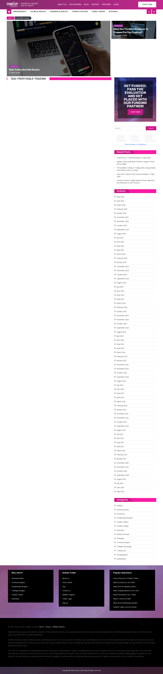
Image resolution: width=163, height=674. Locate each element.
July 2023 (120, 336)
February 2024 (122, 307)
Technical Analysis (38, 12)
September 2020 (123, 475)
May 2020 (120, 491)
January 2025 (121, 262)
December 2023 (123, 315)
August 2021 (121, 430)
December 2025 (123, 217)
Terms (41, 627)
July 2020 (120, 483)
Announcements (19, 12)
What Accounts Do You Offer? (124, 582)
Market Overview (123, 534)
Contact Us (66, 591)
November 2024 (123, 270)
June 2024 (120, 291)
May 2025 (120, 246)
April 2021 (120, 446)
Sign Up (65, 603)
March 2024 (121, 303)
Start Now (135, 112)
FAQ (64, 586)
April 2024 (120, 299)
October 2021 (122, 422)
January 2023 (121, 360)
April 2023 (120, 348)
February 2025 (122, 258)
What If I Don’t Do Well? (122, 599)
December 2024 (123, 266)
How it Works (67, 582)
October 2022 (122, 373)
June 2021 (120, 438)
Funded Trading (122, 526)
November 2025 (123, 221)
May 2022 (120, 393)
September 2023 (123, 328)
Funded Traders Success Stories (125, 607)
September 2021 (123, 426)
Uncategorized (122, 555)
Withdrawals (121, 559)
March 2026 (121, 205)
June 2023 (120, 340)
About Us (62, 4)
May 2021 (120, 442)
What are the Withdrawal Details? (125, 603)
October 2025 (122, 225)
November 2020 (123, 467)
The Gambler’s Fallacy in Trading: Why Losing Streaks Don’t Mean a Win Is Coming (136, 169)
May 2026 (120, 197)
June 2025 (120, 242)
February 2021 (122, 455)
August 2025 (121, 234)
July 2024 (120, 287)
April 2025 (120, 250)
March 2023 (121, 352)
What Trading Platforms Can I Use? (126, 591)
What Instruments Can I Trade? (124, 595)
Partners (106, 4)
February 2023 (122, 356)
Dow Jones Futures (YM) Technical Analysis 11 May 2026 (135, 175)
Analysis (120, 505)
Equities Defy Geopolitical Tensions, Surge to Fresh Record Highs (135, 162)
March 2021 (121, 450)
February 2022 (122, 405)
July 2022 (120, 385)
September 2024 (123, 279)
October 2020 (122, 471)
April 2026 (120, 201)
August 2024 (121, 283)
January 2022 (121, 410)
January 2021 (121, 459)
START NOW (147, 4)
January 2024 (121, 311)
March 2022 (121, 401)
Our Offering (75, 4)
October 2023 (122, 324)
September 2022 (123, 377)
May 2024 (120, 295)
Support (95, 4)
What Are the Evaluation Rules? (124, 586)
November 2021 (123, 418)
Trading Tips (121, 550)
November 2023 (123, 320)
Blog (86, 4)
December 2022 (123, 365)
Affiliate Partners (59, 627)
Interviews (113, 12)
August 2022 (121, 381)
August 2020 (121, 479)
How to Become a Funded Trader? (126, 578)
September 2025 (123, 229)
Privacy (48, 627)
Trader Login (67, 599)
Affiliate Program (68, 595)
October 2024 (122, 274)
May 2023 (120, 344)
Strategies (120, 538)
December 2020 (123, 463)
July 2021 (120, 434)
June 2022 (120, 389)
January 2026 (121, 213)
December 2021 (123, 414)
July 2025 (120, 238)
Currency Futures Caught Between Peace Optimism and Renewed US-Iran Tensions (136, 181)
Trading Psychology (124, 546)
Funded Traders (98, 12)
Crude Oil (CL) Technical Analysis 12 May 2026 (134, 158)
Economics (121, 514)
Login (116, 4)
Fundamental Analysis (59, 12)
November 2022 (123, 369)
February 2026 (122, 209)
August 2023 (121, 332)
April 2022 (120, 397)
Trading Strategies (80, 12)
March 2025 (121, 254)
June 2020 (120, 487)
